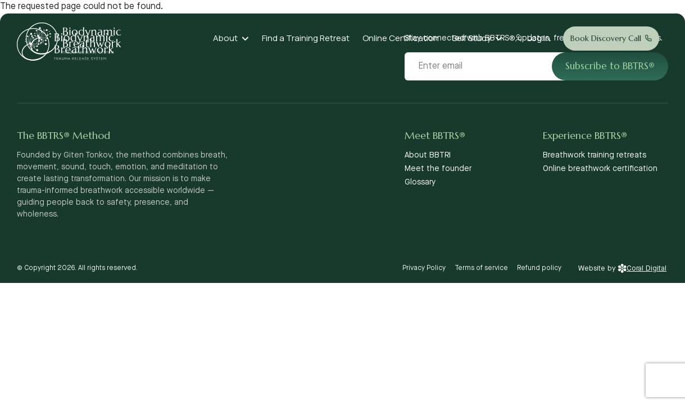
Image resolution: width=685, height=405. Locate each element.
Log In (538, 38)
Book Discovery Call (605, 38)
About (225, 38)
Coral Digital (642, 268)
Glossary (420, 182)
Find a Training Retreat (306, 38)
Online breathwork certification (600, 168)
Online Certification (400, 38)
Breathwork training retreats (594, 155)
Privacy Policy (424, 268)
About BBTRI (428, 155)
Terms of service (481, 268)
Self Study (471, 38)
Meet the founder (438, 168)
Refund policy (539, 268)
